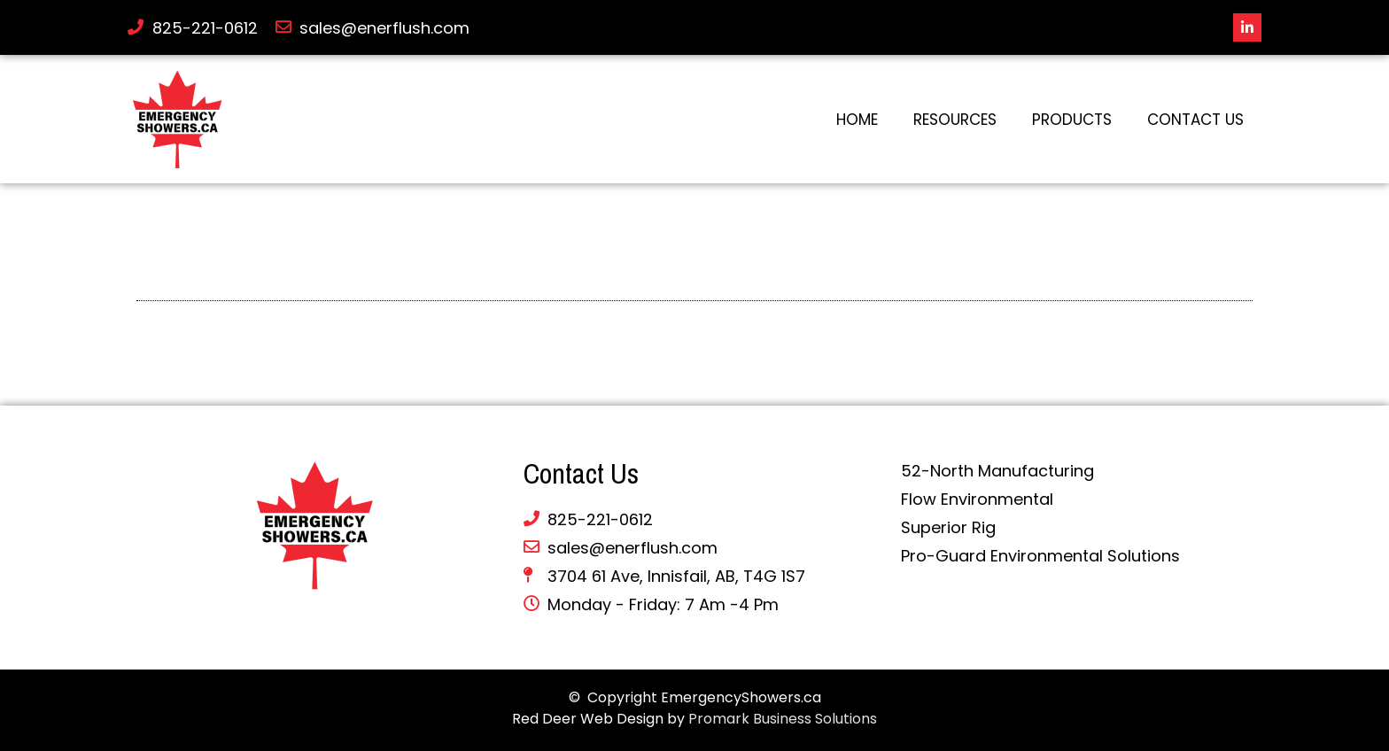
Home (857, 119)
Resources (955, 119)
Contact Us (1195, 119)
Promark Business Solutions (782, 718)
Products (1072, 119)
